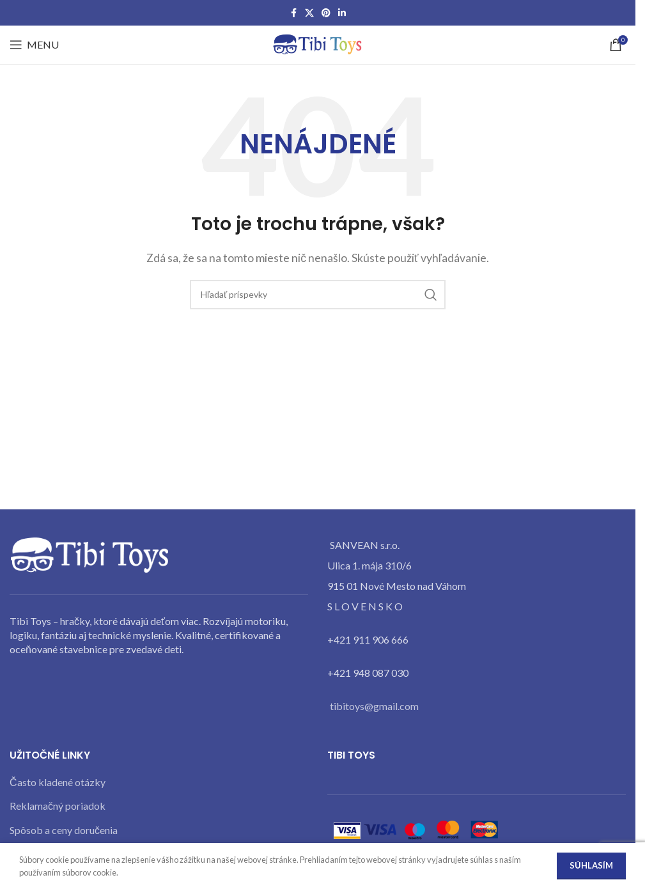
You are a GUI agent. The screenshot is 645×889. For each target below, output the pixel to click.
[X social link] (309, 13)
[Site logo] (317, 43)
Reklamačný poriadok (57, 806)
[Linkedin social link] (342, 13)
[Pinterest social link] (326, 13)
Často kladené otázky (57, 782)
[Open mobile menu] (34, 45)
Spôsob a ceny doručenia (64, 830)
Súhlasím (591, 865)
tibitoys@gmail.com (374, 706)
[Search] (318, 294)
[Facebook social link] (293, 13)
